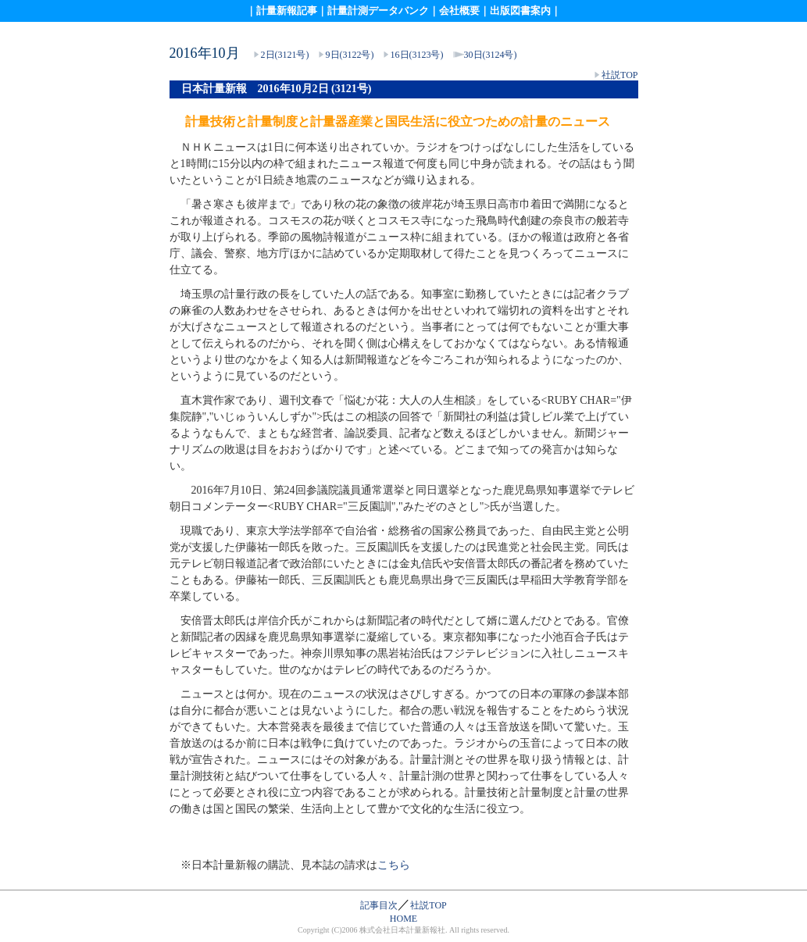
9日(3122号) (350, 54)
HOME (403, 918)
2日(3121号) (284, 54)
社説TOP (619, 75)
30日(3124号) (490, 54)
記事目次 (379, 905)
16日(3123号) (417, 54)
